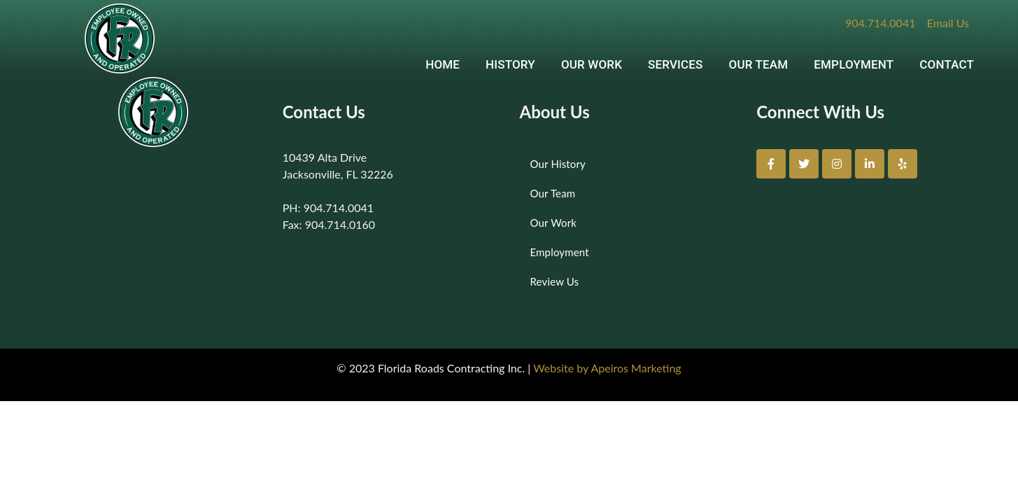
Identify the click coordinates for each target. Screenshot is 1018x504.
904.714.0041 (880, 22)
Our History (558, 164)
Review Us (554, 281)
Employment (559, 252)
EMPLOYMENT (853, 64)
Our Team (553, 193)
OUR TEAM (759, 64)
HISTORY (510, 64)
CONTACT (946, 64)
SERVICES (675, 64)
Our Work (553, 222)
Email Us (948, 22)
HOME (442, 64)
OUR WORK (591, 64)
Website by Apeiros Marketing (607, 367)
